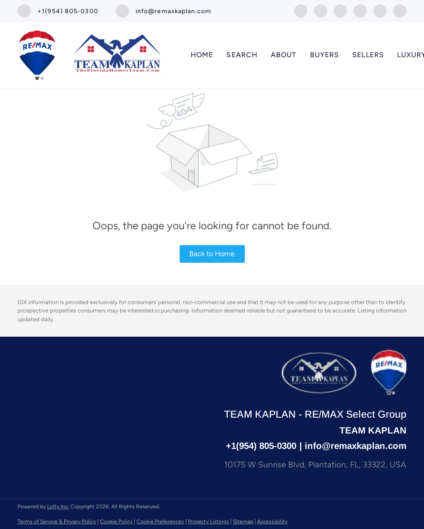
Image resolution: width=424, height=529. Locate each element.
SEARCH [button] (242, 55)
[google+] (380, 10)
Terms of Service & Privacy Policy (57, 521)
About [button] (284, 55)
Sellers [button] (368, 55)
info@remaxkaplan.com (355, 446)
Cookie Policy (116, 521)
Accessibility (272, 521)
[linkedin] (320, 10)
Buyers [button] (324, 55)
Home (202, 55)
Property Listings (208, 521)
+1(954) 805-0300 (261, 446)
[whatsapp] (399, 10)
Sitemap (243, 521)
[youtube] (360, 10)
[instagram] (340, 10)
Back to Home (212, 254)
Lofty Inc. (58, 506)
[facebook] (300, 10)
